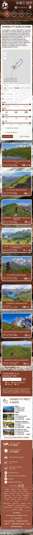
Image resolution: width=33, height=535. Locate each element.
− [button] (5, 54)
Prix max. (5, 121)
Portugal (26, 497)
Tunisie (25, 499)
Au (10, 99)
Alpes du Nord (6, 503)
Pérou (20, 497)
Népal (10, 497)
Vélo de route (18, 382)
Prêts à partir (25, 88)
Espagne (5, 493)
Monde (11, 88)
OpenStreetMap (17, 83)
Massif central (11, 505)
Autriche (7, 489)
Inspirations (7, 136)
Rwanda (7, 499)
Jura (29, 503)
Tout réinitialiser (26, 136)
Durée (4, 102)
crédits (6, 523)
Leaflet (10, 83)
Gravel (9, 384)
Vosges (20, 509)
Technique (5, 115)
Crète (20, 491)
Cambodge (24, 489)
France (17, 88)
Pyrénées (14, 509)
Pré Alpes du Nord (7, 507)
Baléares (13, 489)
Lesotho (19, 495)
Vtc (17, 384)
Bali (18, 489)
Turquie (16, 501)
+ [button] (5, 52)
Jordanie (28, 493)
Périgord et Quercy (21, 505)
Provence (27, 507)
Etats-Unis (12, 493)
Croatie (25, 491)
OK (24, 379)
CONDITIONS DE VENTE (18, 523)
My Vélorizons (20, 7)
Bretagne (23, 503)
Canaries (7, 491)
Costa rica (13, 491)
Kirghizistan (7, 495)
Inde (18, 493)
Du (10, 94)
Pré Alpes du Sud (18, 507)
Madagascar (26, 495)
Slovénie (13, 499)
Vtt (7, 382)
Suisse (19, 499)
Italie (22, 493)
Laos (13, 495)
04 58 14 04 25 (18, 518)
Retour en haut (28, 531)
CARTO (28, 83)
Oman (15, 497)
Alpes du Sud (15, 503)
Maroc (5, 497)
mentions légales (22, 521)
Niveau (4, 108)
